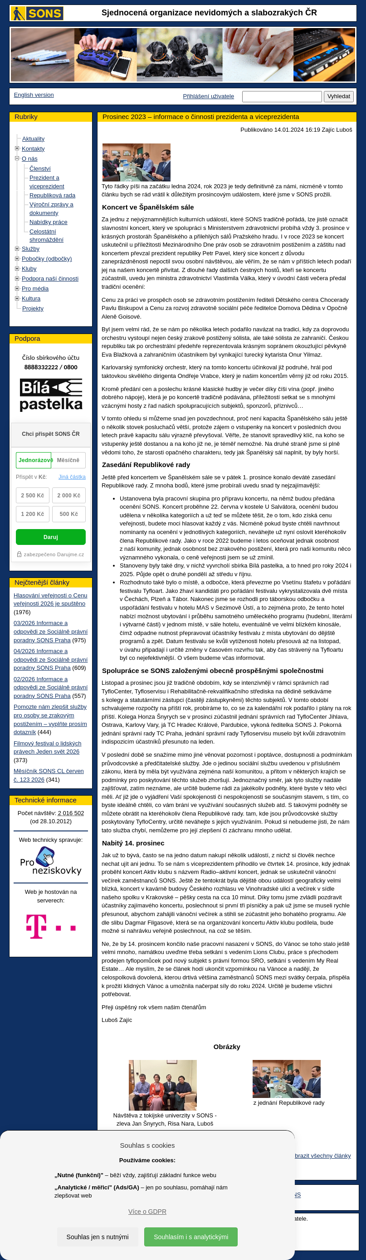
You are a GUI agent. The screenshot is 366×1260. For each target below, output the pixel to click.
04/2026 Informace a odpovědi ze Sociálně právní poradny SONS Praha (51, 659)
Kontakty (33, 148)
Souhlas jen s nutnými (98, 1237)
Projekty (33, 308)
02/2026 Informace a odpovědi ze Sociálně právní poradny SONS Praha (51, 687)
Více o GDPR (147, 1211)
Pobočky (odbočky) (47, 258)
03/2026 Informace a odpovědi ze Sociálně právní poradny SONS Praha (51, 631)
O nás (30, 158)
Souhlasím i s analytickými (191, 1237)
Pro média (35, 288)
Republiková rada (52, 195)
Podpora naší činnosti (50, 278)
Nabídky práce (48, 222)
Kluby (29, 268)
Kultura (31, 298)
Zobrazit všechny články (319, 1155)
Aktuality (33, 138)
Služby (30, 248)
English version (34, 94)
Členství (40, 168)
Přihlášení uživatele (208, 96)
